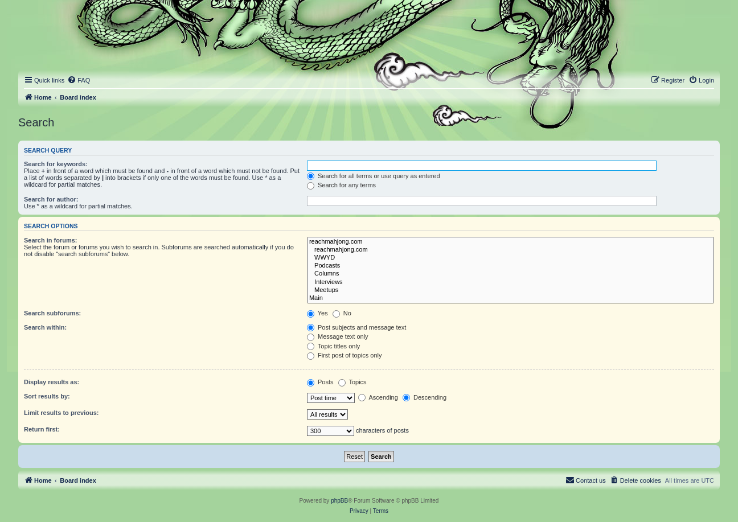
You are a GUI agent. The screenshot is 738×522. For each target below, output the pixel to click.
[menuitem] (78, 80)
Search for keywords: (56, 164)
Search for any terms (341, 185)
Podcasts (510, 266)
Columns (510, 274)
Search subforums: (52, 313)
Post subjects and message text (356, 327)
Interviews (510, 282)
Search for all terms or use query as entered (373, 175)
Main (510, 298)
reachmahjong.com (510, 242)
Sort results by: (47, 396)
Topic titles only (333, 346)
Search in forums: (50, 240)
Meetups (510, 290)
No (342, 313)
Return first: (42, 429)
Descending (424, 397)
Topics (352, 382)
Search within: (45, 327)
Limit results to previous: (61, 412)
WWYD (510, 258)
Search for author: (51, 199)
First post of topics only (344, 355)
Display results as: (51, 382)
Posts (320, 382)
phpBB (339, 501)
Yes (317, 313)
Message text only (337, 336)
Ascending (378, 397)
